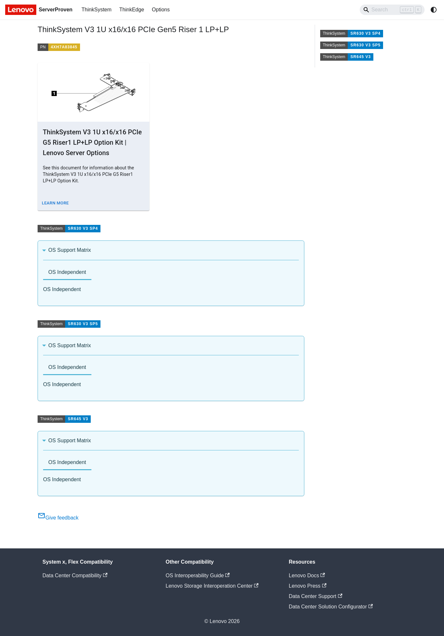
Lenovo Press (307, 586)
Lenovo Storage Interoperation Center (212, 586)
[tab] (67, 272)
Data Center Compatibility (75, 575)
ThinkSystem (96, 9)
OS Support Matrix (69, 250)
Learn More (55, 203)
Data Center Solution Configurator (331, 606)
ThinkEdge (131, 9)
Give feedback (58, 517)
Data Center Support (315, 596)
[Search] (392, 10)
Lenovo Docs (307, 575)
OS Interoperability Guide (198, 575)
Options (161, 9)
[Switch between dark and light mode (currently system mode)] (433, 10)
